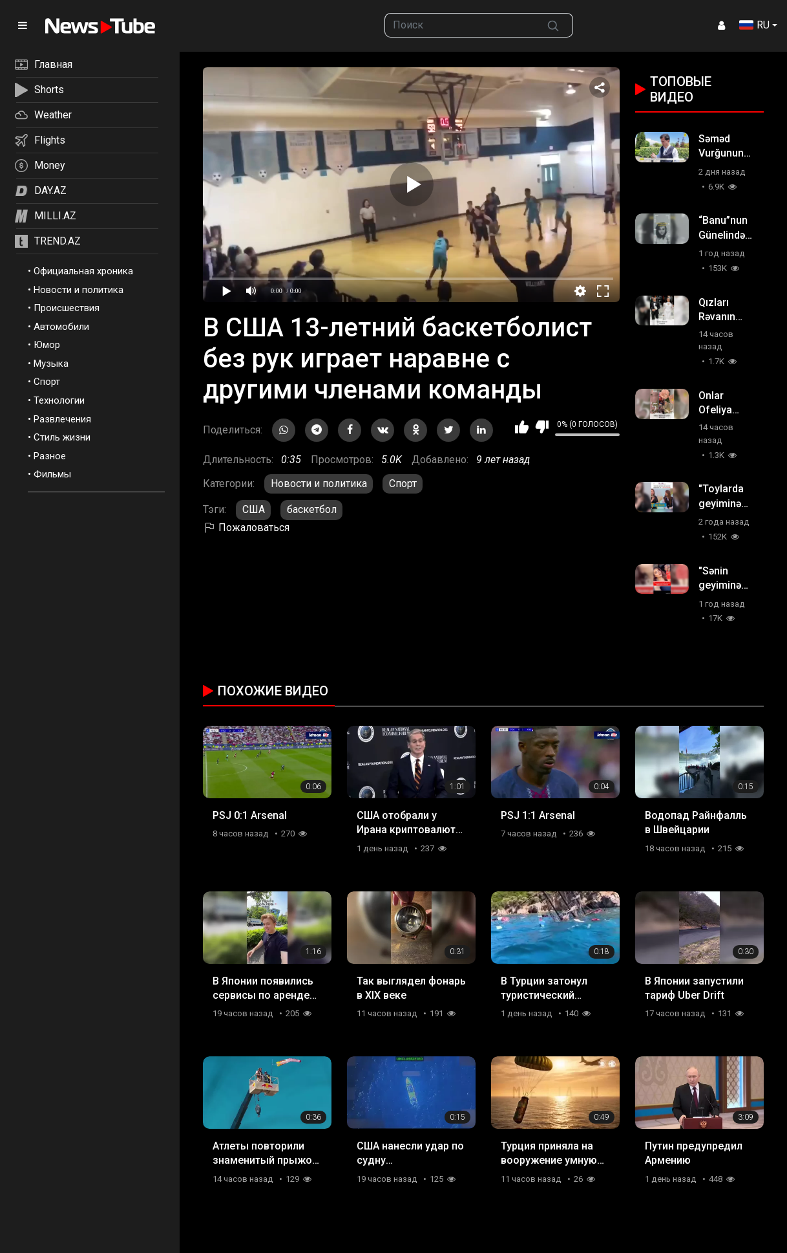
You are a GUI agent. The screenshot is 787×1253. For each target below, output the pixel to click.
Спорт (47, 381)
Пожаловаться (246, 527)
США (253, 509)
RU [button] (754, 25)
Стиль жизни (62, 437)
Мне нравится (522, 426)
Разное (50, 456)
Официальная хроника (83, 271)
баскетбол (312, 509)
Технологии (59, 400)
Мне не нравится (542, 426)
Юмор (47, 345)
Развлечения (62, 419)
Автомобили (61, 326)
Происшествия (67, 308)
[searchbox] (459, 25)
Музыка (51, 363)
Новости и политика (78, 290)
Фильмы (52, 474)
